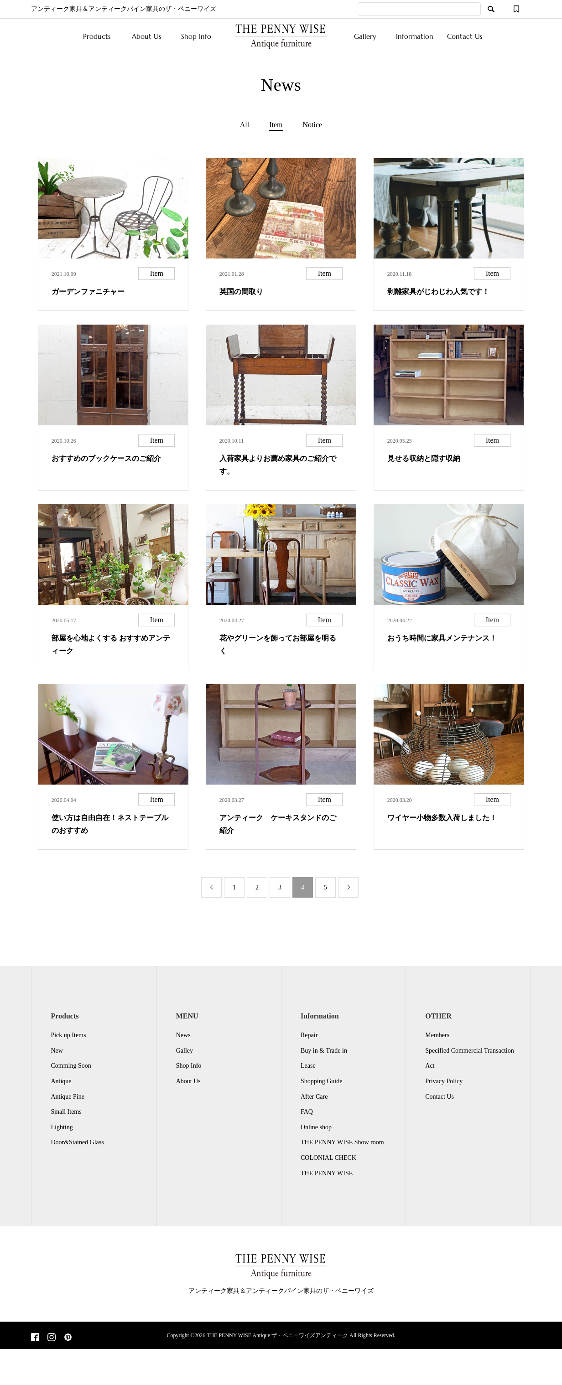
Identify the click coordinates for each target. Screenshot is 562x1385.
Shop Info (196, 36)
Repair (309, 1035)
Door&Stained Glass (77, 1142)
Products (96, 36)
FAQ (307, 1111)
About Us (146, 36)
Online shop (316, 1127)
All (244, 125)
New (56, 1050)
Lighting (62, 1127)
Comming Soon (71, 1065)
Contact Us (464, 36)
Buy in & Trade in (324, 1050)
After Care (314, 1096)
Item (275, 125)
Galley (184, 1050)
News (183, 1035)
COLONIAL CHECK (328, 1157)
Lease (308, 1065)
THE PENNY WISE (327, 1173)
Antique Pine (67, 1096)
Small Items (66, 1111)
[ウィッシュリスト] (516, 9)
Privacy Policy (444, 1081)
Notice (313, 125)
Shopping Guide (321, 1081)
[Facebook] (35, 1338)
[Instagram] (51, 1338)
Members (437, 1035)
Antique (61, 1081)
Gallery (365, 36)
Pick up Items (68, 1035)
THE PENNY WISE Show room (342, 1142)
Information (414, 36)
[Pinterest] (68, 1338)
